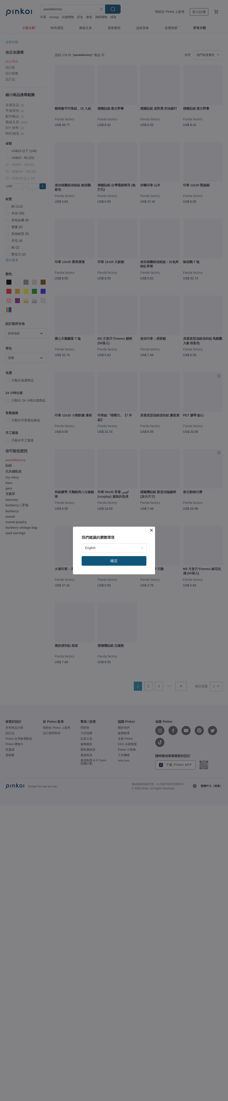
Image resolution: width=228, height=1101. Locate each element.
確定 (114, 561)
